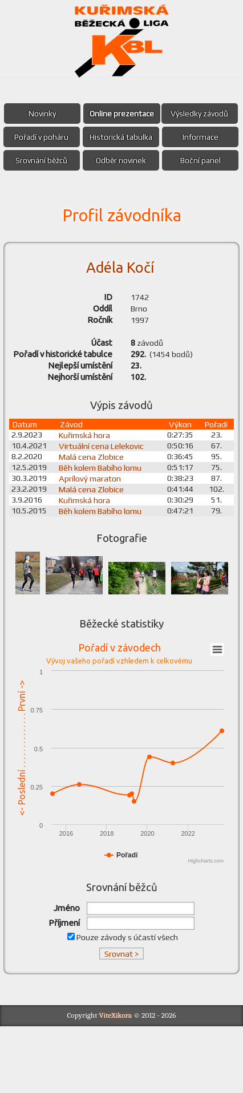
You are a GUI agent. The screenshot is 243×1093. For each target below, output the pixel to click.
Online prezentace (162, 113)
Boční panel (121, 207)
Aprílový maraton (94, 543)
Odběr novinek (162, 183)
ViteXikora (115, 1082)
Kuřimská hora (88, 500)
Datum (27, 489)
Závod (75, 489)
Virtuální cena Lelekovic (105, 511)
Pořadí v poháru (162, 136)
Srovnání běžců (80, 183)
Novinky (80, 113)
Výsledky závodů (79, 136)
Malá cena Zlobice (95, 522)
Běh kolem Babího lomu (104, 532)
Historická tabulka (79, 160)
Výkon (179, 489)
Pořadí (215, 489)
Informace (162, 160)
